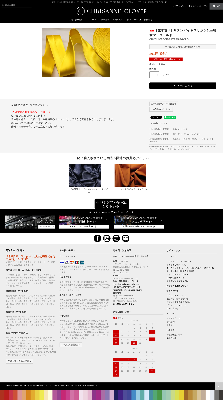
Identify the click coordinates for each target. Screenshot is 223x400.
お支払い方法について (176, 296)
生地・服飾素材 (77, 19)
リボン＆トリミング (179, 129)
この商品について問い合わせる (163, 104)
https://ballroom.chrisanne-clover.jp (128, 290)
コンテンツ (118, 19)
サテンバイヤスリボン (191, 134)
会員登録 (192, 6)
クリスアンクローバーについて (180, 261)
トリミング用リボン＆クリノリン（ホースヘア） (191, 146)
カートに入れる (182, 85)
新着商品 (105, 19)
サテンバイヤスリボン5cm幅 (179, 149)
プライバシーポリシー (176, 305)
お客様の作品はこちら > (177, 286)
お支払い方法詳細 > (71, 344)
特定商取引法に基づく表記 (178, 302)
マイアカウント (179, 6)
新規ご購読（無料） (175, 335)
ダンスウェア (134, 19)
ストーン (93, 19)
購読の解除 (171, 338)
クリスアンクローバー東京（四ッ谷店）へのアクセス (190, 268)
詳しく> (168, 2)
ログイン (203, 6)
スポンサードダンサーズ (177, 274)
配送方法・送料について (177, 299)
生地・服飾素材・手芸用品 (159, 129)
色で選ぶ (176, 139)
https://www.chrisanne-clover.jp (126, 284)
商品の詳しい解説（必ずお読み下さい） (183, 46)
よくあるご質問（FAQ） (177, 265)
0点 (216, 6)
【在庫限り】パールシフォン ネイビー (89, 191)
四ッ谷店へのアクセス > (123, 304)
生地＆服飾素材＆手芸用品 (159, 134)
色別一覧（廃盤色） (191, 139)
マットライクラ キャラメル (134, 189)
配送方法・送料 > (15, 250)
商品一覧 (176, 134)
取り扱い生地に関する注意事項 (28, 115)
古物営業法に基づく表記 (177, 281)
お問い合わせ (172, 309)
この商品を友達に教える (161, 109)
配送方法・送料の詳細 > (19, 361)
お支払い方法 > (67, 250)
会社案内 (148, 19)
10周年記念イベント (176, 278)
